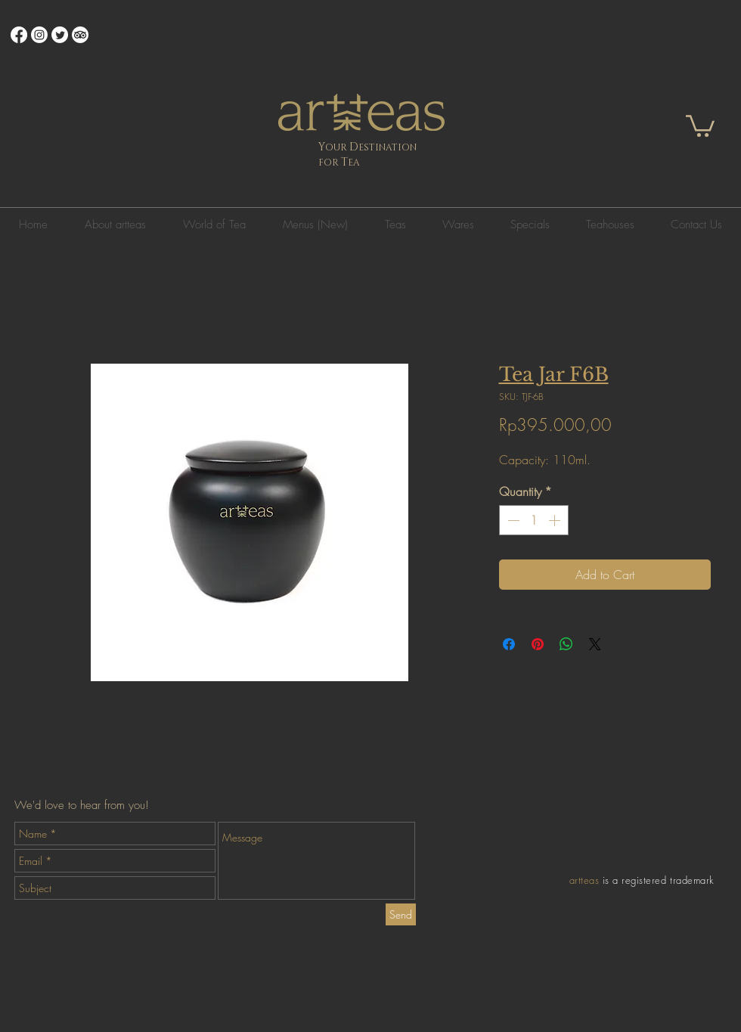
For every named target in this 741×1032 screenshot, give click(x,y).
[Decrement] (511, 520)
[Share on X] (595, 644)
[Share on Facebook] (509, 644)
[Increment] (555, 520)
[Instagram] (39, 34)
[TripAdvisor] (80, 34)
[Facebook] (19, 34)
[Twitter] (59, 34)
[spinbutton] (533, 520)
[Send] (401, 914)
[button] (700, 125)
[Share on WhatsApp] (566, 644)
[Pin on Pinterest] (538, 644)
